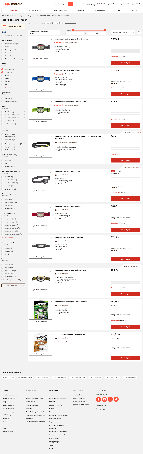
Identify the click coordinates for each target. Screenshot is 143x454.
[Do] (96, 33)
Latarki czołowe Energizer (59, 377)
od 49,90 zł (118, 57)
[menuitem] (35, 10)
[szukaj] (70, 4)
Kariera (51, 408)
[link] (35, 10)
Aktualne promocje (32, 405)
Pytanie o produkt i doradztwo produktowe (35, 416)
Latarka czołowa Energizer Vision (67, 70)
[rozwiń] (24, 101)
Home (51, 448)
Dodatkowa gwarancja (10, 395)
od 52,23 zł (118, 88)
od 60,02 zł (118, 224)
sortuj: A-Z (4, 65)
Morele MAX (6, 418)
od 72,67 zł (118, 288)
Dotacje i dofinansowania (57, 435)
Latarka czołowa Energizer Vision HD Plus (70, 102)
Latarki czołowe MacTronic (78, 377)
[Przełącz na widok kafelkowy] (139, 32)
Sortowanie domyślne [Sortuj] (120, 32)
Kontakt (102, 409)
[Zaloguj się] (125, 4)
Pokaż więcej (7, 88)
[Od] (74, 33)
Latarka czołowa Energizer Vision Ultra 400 (70, 302)
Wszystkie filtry (12, 285)
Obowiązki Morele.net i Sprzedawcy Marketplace (81, 403)
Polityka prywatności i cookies (58, 415)
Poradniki (29, 408)
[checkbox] (9, 44)
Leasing (5, 428)
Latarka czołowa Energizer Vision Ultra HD (70, 270)
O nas (51, 395)
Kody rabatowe (54, 438)
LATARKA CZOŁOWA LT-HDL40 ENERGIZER (69, 334)
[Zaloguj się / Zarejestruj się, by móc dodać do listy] (50, 39)
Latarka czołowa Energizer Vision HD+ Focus (71, 39)
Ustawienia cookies (55, 418)
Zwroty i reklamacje (32, 402)
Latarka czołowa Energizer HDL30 (67, 171)
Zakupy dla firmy (8, 432)
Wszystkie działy (59, 4)
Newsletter (52, 402)
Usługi (4, 402)
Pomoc (28, 395)
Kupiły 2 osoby (74, 142)
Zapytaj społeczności (71, 42)
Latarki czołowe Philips (130, 377)
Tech (51, 445)
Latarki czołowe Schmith (112, 377)
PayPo (4, 421)
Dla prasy (52, 412)
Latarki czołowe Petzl (8, 377)
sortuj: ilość (4, 108)
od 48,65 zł (118, 192)
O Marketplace (77, 395)
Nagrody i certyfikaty (56, 405)
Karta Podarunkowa (9, 408)
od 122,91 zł (118, 321)
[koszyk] (136, 4)
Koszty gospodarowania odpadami (56, 426)
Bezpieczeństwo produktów (58, 432)
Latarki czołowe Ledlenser (25, 377)
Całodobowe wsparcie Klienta (35, 421)
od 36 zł (117, 154)
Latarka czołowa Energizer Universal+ (68, 237)
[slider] (73, 30)
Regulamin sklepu (54, 422)
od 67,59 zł (118, 119)
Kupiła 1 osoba (85, 74)
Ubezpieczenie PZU (8, 405)
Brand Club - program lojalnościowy (10, 413)
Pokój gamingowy (54, 442)
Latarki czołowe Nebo (95, 377)
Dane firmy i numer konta (57, 398)
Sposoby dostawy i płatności (35, 398)
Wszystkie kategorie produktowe (36, 412)
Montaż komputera (9, 398)
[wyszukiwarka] (50, 4)
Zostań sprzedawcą (79, 398)
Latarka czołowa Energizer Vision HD (68, 206)
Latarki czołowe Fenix (42, 377)
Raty (4, 425)
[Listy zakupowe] (113, 4)
